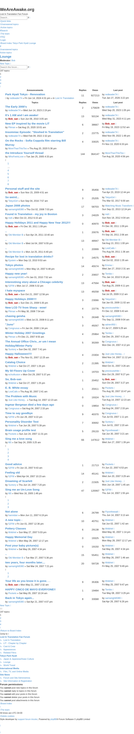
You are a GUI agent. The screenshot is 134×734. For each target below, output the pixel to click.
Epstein (12, 260)
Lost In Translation (64, 98)
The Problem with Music (21, 396)
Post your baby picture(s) (22, 545)
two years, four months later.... (25, 562)
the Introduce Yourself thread (24, 152)
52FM (11, 286)
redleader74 (16, 98)
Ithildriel (12, 366)
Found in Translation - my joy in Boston (31, 214)
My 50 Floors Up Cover (20, 370)
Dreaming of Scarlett (18, 481)
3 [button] (0, 80)
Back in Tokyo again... (19, 597)
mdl (10, 218)
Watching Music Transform (118, 205)
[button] (0, 86)
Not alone (11, 511)
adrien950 (110, 324)
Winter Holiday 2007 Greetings (25, 332)
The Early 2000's (16, 106)
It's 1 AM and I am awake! (21, 115)
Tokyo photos (14, 265)
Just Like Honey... (114, 354)
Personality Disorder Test (21, 421)
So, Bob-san (13, 379)
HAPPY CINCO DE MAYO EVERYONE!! (30, 589)
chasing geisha (15, 316)
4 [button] (0, 83)
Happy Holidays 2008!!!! (21, 298)
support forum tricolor (28, 719)
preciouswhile (112, 307)
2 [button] (0, 77)
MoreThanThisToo (17, 148)
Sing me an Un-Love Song (22, 489)
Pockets (109, 388)
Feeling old (12, 472)
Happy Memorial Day (18, 536)
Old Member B (15, 235)
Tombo (108, 273)
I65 (9, 442)
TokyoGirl (13, 201)
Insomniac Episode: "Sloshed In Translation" (34, 132)
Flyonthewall (111, 430)
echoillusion (14, 374)
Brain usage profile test (20, 430)
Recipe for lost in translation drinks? (29, 256)
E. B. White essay (16, 387)
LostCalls (110, 248)
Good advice (13, 464)
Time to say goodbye (19, 413)
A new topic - (13, 519)
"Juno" (9, 324)
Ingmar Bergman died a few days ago (29, 404)
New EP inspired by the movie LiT (27, 123)
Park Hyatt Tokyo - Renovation (25, 94)
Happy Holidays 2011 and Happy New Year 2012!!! (37, 222)
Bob (13, 60)
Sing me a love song (18, 438)
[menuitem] (9, 24)
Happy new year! (16, 273)
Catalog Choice (15, 362)
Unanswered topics (9, 49)
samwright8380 (16, 209)
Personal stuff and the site (22, 188)
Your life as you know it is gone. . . (27, 580)
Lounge (5, 56)
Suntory (12, 349)
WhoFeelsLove (16, 156)
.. (6, 231)
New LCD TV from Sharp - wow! (25, 307)
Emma (108, 265)
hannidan (13, 515)
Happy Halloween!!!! (18, 353)
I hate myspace (15, 290)
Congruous (13, 328)
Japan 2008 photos (17, 205)
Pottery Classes (15, 528)
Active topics (6, 53)
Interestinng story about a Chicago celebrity (34, 281)
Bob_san (13, 119)
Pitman (11, 127)
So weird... (12, 197)
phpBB (53, 719)
